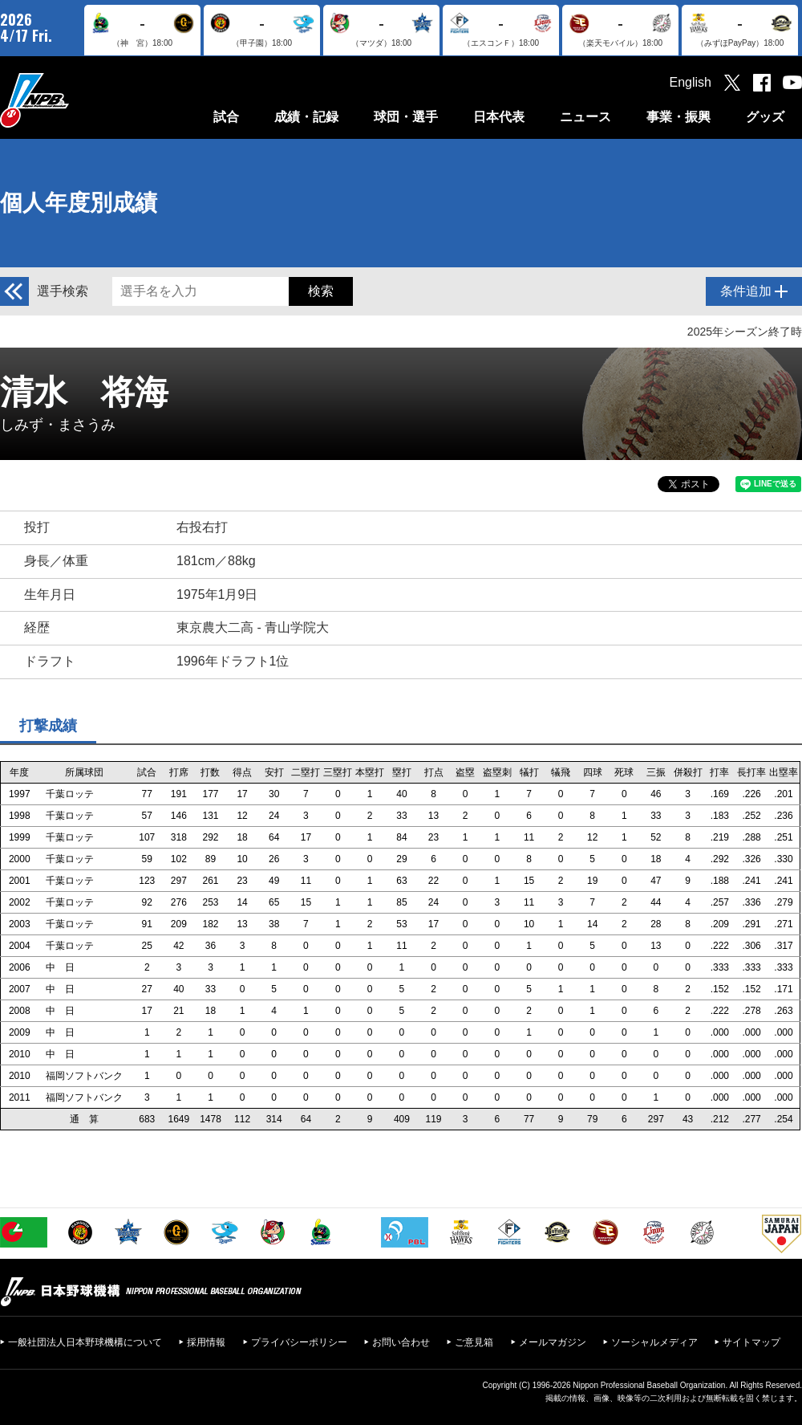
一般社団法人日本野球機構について (85, 1342)
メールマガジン (552, 1342)
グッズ (765, 117)
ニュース (585, 117)
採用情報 (206, 1342)
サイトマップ (751, 1342)
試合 (226, 117)
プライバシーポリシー (299, 1342)
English (690, 82)
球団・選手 (406, 117)
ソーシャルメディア (654, 1342)
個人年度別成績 (78, 202)
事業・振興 (678, 117)
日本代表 (499, 117)
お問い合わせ (401, 1342)
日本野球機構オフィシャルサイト (74, 100)
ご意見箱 (474, 1342)
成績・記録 (306, 117)
